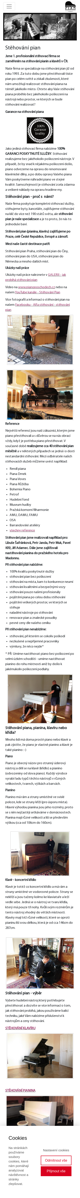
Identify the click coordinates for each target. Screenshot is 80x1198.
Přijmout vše (56, 1171)
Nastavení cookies (56, 1150)
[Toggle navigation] (9, 6)
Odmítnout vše (56, 1160)
